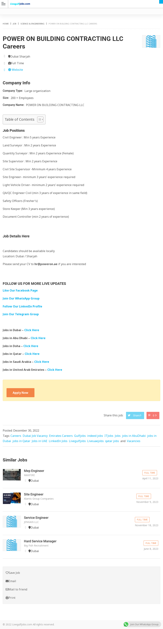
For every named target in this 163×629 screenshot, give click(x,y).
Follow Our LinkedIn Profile (22, 306)
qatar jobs (112, 441)
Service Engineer (36, 518)
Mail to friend (16, 589)
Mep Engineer (34, 471)
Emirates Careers (61, 436)
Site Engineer (33, 494)
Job (14, 23)
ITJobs (108, 436)
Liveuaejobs (95, 441)
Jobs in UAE (39, 441)
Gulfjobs (80, 436)
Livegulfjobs (77, 441)
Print (10, 598)
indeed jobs (95, 436)
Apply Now (20, 393)
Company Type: (13, 90)
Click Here (32, 330)
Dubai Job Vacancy (35, 436)
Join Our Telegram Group (21, 314)
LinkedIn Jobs (58, 441)
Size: (6, 98)
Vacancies (133, 441)
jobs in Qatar (21, 441)
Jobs (118, 436)
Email (11, 581)
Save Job (13, 573)
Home (6, 23)
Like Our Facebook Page (20, 290)
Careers (16, 436)
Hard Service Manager (40, 541)
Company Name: (14, 105)
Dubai (161, 2)
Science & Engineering (32, 23)
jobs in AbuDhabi (134, 436)
